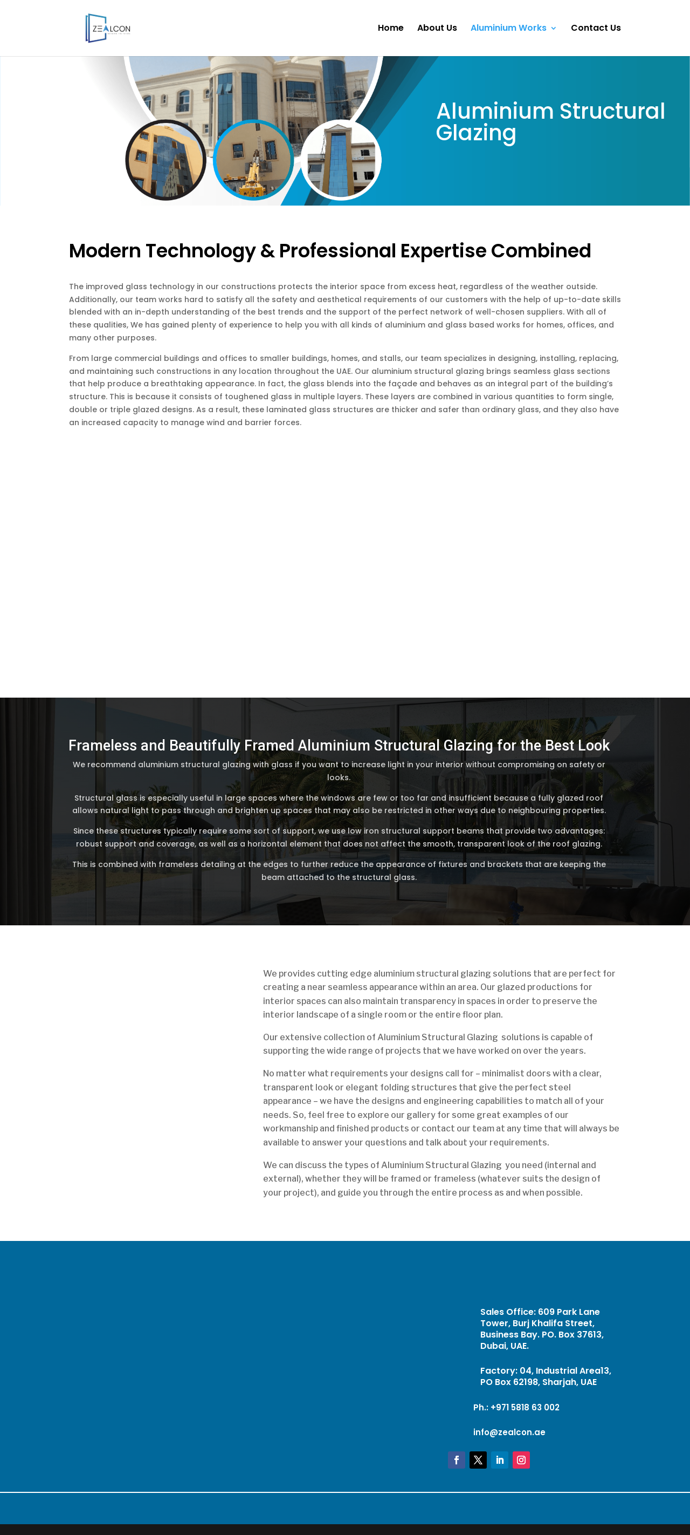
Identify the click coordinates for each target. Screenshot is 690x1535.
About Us (437, 29)
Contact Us (596, 29)
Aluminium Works (509, 29)
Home (391, 29)
